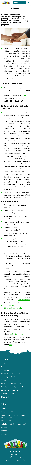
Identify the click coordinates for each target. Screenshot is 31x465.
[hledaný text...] (18, 2)
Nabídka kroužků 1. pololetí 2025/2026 (15, 424)
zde (24, 95)
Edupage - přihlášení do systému (13, 412)
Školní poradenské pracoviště (12, 387)
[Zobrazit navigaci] (29, 2)
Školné (3, 380)
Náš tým (4, 367)
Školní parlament (7, 427)
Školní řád (5, 370)
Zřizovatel (5, 397)
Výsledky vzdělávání (8, 377)
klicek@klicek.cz (15, 451)
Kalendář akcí (6, 421)
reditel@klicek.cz (16, 334)
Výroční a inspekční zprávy (11, 384)
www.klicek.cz (24, 300)
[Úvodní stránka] (6, 2)
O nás (3, 363)
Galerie (4, 408)
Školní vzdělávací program (11, 373)
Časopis (4, 431)
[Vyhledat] (24, 2)
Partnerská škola (7, 394)
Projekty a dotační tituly (10, 390)
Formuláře (5, 434)
